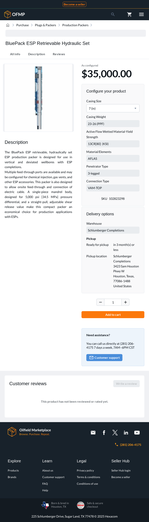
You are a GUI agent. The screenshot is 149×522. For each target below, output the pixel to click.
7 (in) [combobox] (92, 108)
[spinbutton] (113, 302)
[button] (135, 108)
